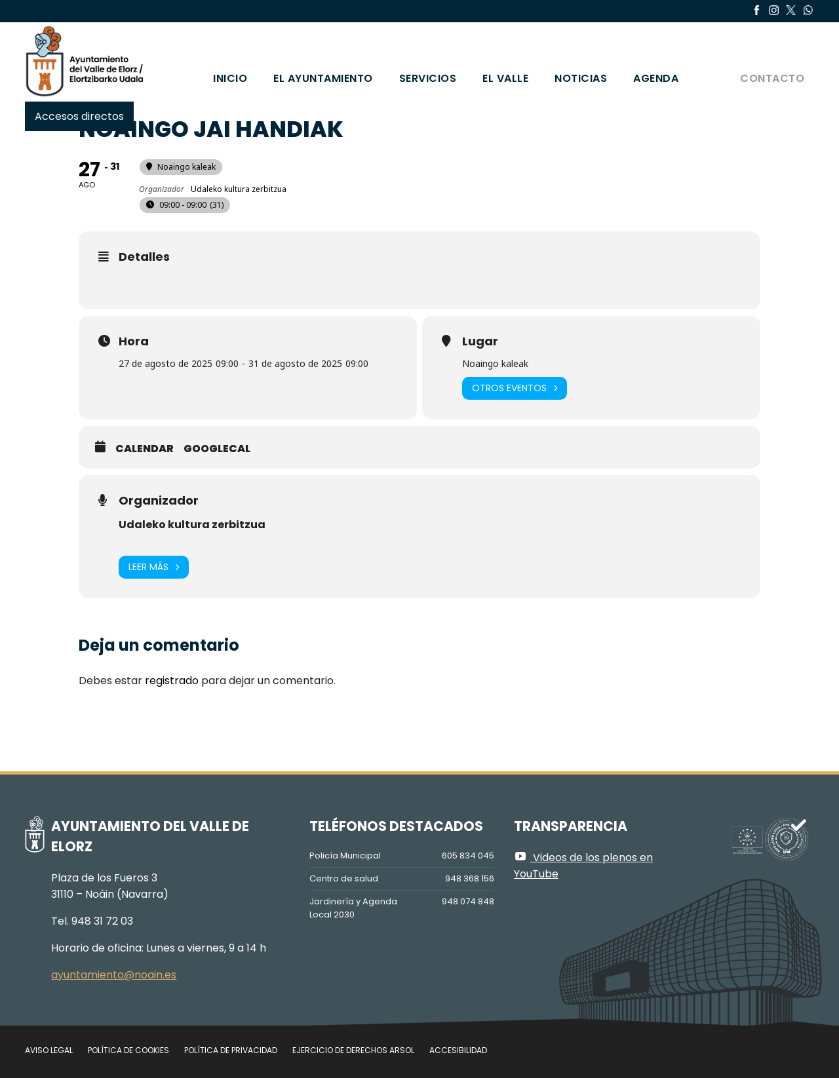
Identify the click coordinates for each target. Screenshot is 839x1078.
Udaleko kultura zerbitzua (192, 524)
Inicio (230, 78)
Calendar (144, 448)
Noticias (581, 78)
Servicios (428, 78)
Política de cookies (128, 1050)
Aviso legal (49, 1050)
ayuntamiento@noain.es (113, 974)
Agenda (655, 78)
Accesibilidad (458, 1050)
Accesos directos (79, 116)
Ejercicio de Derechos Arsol (353, 1050)
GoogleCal (217, 448)
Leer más (153, 567)
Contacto (772, 78)
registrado (172, 680)
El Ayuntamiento (323, 78)
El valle (505, 78)
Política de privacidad (230, 1050)
